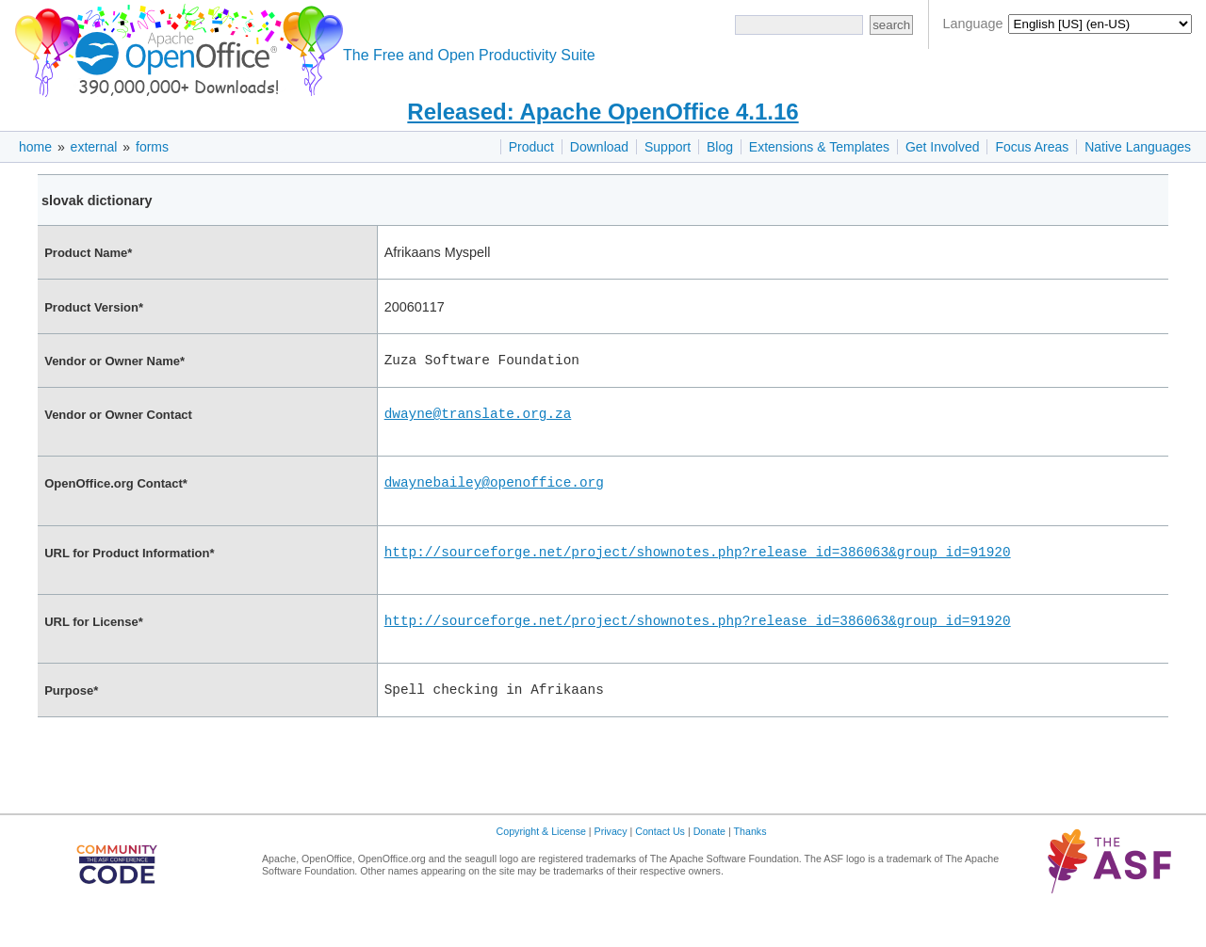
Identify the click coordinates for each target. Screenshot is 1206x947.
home (35, 146)
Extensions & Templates (819, 146)
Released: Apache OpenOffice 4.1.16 (602, 111)
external (94, 146)
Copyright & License (541, 859)
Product (531, 146)
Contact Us (660, 859)
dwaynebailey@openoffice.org (494, 493)
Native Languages (1137, 146)
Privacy (611, 859)
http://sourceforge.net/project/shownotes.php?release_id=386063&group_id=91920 (697, 568)
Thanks (750, 859)
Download (599, 146)
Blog (720, 146)
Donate (709, 859)
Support (667, 146)
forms (152, 146)
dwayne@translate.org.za (478, 418)
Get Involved (942, 146)
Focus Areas (1031, 146)
